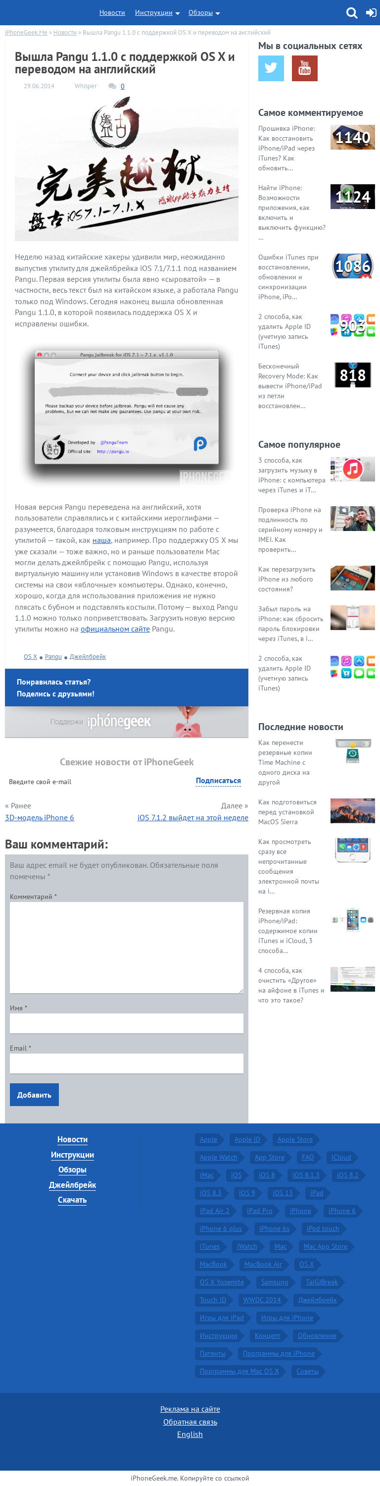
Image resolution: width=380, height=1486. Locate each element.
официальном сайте (115, 629)
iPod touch (323, 1228)
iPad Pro (260, 1210)
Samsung (274, 1281)
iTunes (210, 1246)
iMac (207, 1174)
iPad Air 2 (215, 1210)
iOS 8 (267, 1174)
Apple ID (247, 1139)
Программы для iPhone (279, 1353)
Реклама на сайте (190, 1409)
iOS (236, 1174)
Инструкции (154, 12)
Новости (112, 12)
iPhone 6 (342, 1210)
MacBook (213, 1264)
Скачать (72, 1199)
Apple (208, 1139)
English (190, 1434)
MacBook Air (263, 1264)
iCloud (341, 1157)
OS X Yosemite (222, 1281)
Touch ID (213, 1299)
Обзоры (201, 12)
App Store (270, 1157)
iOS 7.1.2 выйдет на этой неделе (193, 817)
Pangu (53, 656)
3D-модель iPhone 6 (39, 817)
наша (102, 540)
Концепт (268, 1335)
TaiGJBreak (322, 1281)
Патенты (213, 1353)
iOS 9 (247, 1192)
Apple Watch (219, 1157)
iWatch (247, 1246)
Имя (18, 1008)
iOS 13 (283, 1192)
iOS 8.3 (211, 1192)
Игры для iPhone (287, 1317)
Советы (307, 1371)
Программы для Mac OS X (239, 1371)
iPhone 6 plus (221, 1228)
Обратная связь (190, 1422)
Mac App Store (325, 1246)
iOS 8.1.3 (306, 1174)
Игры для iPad (222, 1317)
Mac (280, 1246)
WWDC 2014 (262, 1299)
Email (20, 1048)
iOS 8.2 (348, 1174)
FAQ (308, 1157)
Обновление (317, 1335)
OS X (30, 656)
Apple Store (295, 1139)
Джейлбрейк (88, 656)
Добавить (34, 1095)
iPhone (300, 1210)
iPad (317, 1192)
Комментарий (33, 896)
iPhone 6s (274, 1228)
